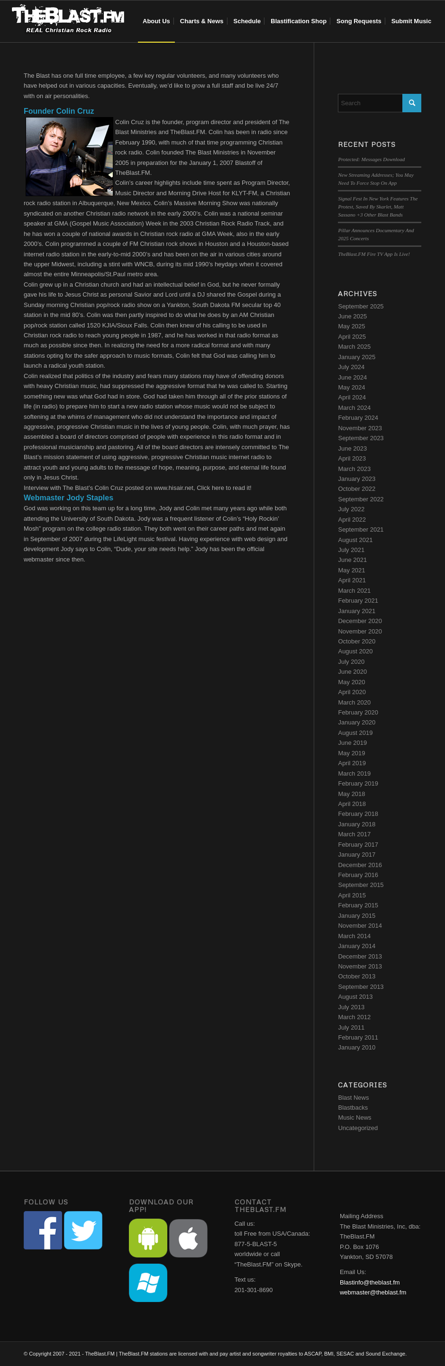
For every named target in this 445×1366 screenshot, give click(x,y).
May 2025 (351, 326)
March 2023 (354, 468)
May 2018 (351, 793)
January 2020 (356, 722)
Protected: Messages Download (371, 159)
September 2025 (360, 306)
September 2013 (360, 986)
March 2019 (354, 773)
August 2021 (355, 539)
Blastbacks (353, 1107)
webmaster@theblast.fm (373, 1292)
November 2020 (360, 631)
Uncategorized (358, 1127)
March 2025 (354, 346)
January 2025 (356, 357)
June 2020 (352, 671)
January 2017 (356, 854)
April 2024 (352, 397)
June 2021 (352, 559)
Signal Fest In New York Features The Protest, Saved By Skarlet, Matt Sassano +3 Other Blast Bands (378, 206)
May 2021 (351, 570)
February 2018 (358, 813)
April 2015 (352, 895)
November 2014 (360, 925)
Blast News (353, 1097)
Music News (354, 1117)
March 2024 (354, 407)
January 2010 (356, 1047)
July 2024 (351, 367)
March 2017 (354, 834)
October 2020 (356, 641)
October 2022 (356, 488)
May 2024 (351, 387)
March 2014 (354, 936)
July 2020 (351, 661)
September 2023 (360, 438)
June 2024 (352, 377)
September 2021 (360, 529)
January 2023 (356, 478)
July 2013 (351, 1007)
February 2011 (358, 1037)
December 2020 (360, 620)
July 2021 (351, 549)
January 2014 (356, 946)
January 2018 (356, 824)
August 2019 (355, 732)
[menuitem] (156, 21)
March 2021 (354, 590)
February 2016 (358, 874)
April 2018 (352, 803)
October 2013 (356, 976)
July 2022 (351, 509)
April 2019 (352, 763)
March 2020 (354, 702)
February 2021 (358, 600)
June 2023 (352, 448)
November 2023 (360, 428)
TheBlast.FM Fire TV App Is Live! (373, 254)
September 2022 (360, 499)
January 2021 (356, 611)
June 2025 (352, 316)
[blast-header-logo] (68, 21)
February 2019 (358, 783)
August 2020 (355, 651)
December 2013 (360, 956)
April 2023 (352, 458)
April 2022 (352, 519)
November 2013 (360, 966)
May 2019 (351, 753)
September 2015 (360, 884)
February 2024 (358, 417)
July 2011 (351, 1027)
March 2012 (354, 1017)
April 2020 (352, 692)
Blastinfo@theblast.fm (370, 1282)
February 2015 (358, 905)
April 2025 (352, 336)
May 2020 (351, 682)
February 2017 (358, 844)
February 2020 (358, 712)
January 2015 (356, 915)
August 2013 (355, 996)
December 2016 (360, 864)
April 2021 (352, 580)
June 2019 (352, 742)
